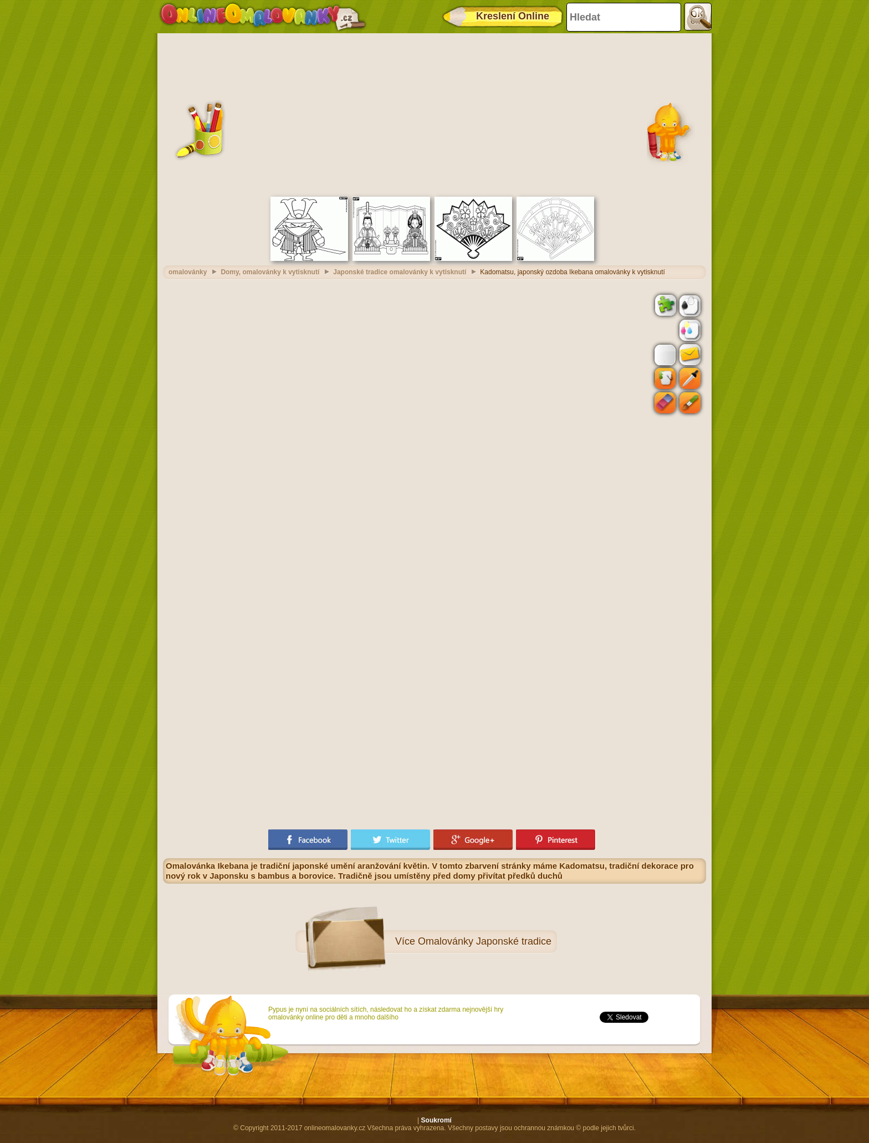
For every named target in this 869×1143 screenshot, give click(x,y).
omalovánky (187, 272)
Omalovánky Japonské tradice (484, 941)
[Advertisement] (434, 113)
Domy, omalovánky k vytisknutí (270, 272)
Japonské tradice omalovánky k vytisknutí (399, 272)
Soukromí (436, 1120)
